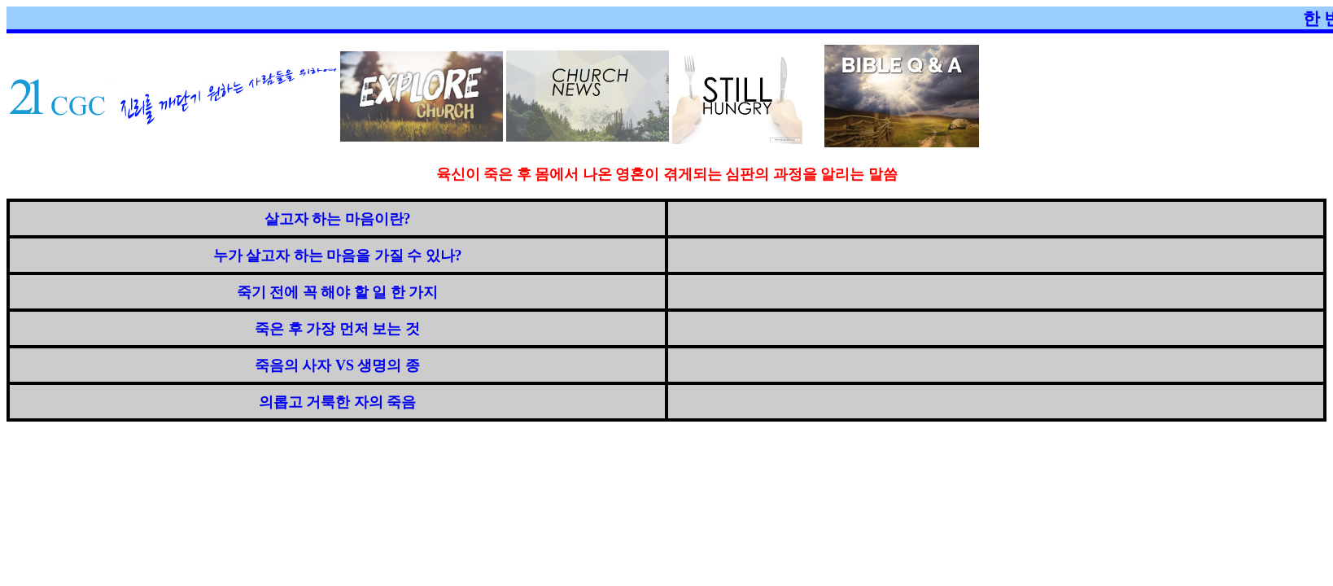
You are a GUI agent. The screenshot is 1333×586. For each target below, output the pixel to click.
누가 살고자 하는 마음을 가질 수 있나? (337, 255)
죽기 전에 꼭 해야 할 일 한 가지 (338, 292)
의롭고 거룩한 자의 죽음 (338, 402)
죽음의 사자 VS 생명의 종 (337, 365)
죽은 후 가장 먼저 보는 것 (337, 329)
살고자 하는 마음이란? (337, 219)
